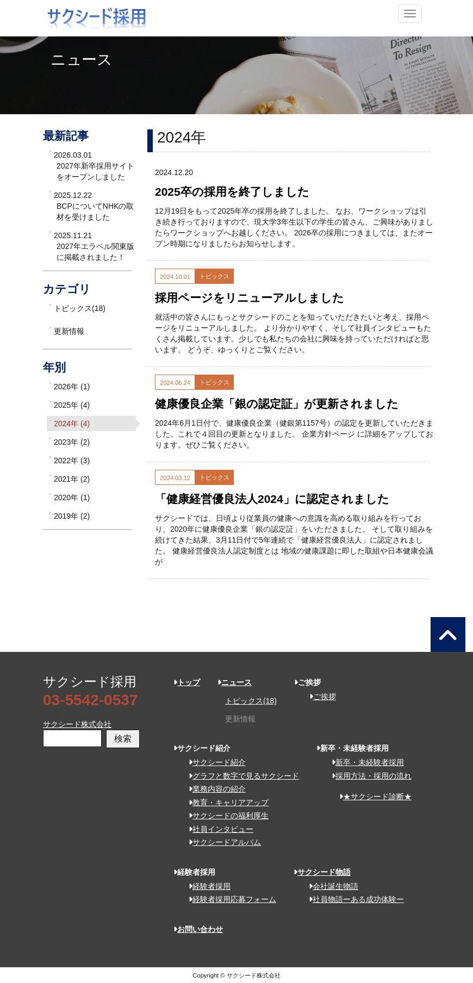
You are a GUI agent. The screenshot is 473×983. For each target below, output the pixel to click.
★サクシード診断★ (372, 796)
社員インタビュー (217, 829)
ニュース (234, 682)
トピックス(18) (79, 308)
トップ (186, 682)
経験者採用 (206, 886)
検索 (123, 738)
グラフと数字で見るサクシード (240, 776)
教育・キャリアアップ (225, 802)
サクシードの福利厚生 (225, 815)
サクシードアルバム (221, 842)
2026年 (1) (72, 386)
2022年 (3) (72, 460)
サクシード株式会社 (77, 724)
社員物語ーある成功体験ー (352, 899)
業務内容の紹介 (213, 789)
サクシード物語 (322, 872)
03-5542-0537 (90, 700)
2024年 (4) (72, 423)
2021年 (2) (72, 479)
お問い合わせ (198, 929)
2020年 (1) (72, 497)
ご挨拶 (319, 696)
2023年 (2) (72, 442)
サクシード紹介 (213, 762)
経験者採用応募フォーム (228, 899)
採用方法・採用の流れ (368, 776)
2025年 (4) (72, 405)
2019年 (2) (72, 516)
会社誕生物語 (329, 886)
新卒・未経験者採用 (364, 762)
